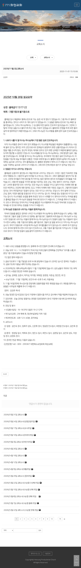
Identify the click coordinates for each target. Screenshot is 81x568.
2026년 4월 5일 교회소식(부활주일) (17, 469)
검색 (39, 530)
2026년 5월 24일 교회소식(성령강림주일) (19, 422)
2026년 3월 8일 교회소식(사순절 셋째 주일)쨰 (21, 496)
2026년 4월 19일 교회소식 (14, 456)
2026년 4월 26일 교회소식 (14, 449)
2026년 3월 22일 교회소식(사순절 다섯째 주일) (21, 483)
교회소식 (48, 58)
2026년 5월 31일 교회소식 (14, 415)
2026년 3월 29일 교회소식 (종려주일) (18, 476)
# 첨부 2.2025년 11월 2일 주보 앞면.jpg (15, 388)
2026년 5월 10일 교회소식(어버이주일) (18, 435)
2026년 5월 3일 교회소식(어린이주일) (18, 442)
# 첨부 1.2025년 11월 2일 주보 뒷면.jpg (15, 385)
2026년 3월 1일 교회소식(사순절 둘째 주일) (20, 503)
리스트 (5, 374)
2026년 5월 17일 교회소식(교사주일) (18, 428)
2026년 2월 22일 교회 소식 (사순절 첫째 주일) (21, 510)
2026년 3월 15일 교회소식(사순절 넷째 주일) (20, 490)
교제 (33, 58)
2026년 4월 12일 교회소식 (14, 462)
